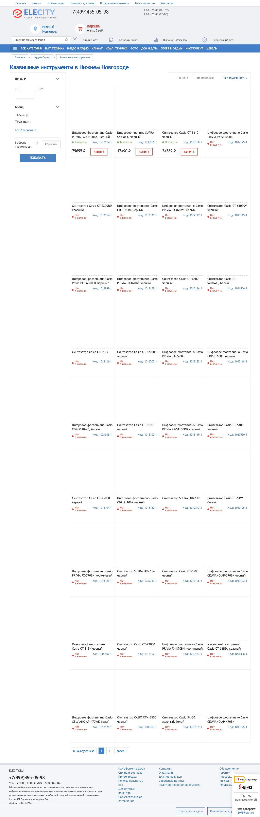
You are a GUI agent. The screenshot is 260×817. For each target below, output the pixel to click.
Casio (23, 115)
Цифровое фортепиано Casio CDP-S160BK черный (227, 354)
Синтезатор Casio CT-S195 (90, 352)
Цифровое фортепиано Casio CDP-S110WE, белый (92, 427)
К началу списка (83, 751)
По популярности (234, 77)
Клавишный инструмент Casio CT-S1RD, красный (224, 646)
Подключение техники (114, 3)
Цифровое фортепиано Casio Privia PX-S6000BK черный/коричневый (92, 281)
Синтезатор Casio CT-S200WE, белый (222, 281)
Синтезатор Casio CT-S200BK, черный (137, 354)
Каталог (37, 3)
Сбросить (51, 144)
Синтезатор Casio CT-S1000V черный (227, 208)
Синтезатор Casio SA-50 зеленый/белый (178, 719)
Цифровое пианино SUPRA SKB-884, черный (135, 135)
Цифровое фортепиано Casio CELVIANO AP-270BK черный (227, 573)
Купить (99, 151)
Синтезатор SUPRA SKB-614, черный (136, 573)
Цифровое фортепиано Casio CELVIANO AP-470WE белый (92, 719)
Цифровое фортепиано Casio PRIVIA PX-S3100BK (227, 135)
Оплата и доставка (82, 3)
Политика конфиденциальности (180, 784)
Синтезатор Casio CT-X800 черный (180, 281)
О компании (166, 772)
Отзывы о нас (56, 3)
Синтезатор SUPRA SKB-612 (181, 498)
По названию (205, 77)
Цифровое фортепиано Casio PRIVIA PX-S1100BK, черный (92, 135)
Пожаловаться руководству (228, 811)
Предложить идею (191, 811)
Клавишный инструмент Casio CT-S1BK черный (88, 646)
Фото (134, 48)
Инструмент (194, 48)
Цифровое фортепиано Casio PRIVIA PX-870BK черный (137, 281)
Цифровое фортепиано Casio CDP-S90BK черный (137, 208)
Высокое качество (175, 40)
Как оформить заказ (131, 768)
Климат (97, 48)
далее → (122, 751)
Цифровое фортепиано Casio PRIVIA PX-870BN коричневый (182, 646)
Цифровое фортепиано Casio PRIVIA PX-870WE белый (182, 208)
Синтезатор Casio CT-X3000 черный (136, 646)
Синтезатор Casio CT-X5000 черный (91, 500)
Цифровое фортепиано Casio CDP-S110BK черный (137, 500)
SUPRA (24, 122)
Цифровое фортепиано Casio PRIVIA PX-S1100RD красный (182, 427)
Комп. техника (116, 48)
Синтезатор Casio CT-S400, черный (226, 427)
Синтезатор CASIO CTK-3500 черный (136, 719)
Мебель (211, 48)
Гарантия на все (223, 40)
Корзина (93, 26)
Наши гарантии (145, 3)
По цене (182, 77)
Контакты (166, 3)
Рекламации (228, 784)
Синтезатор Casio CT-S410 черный (180, 135)
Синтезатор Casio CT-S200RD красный (92, 208)
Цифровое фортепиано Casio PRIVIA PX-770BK (182, 354)
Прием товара (127, 776)
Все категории (31, 48)
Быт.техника (54, 48)
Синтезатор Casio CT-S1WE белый (225, 500)
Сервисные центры (171, 780)
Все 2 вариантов (25, 130)
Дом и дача (149, 48)
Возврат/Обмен (129, 40)
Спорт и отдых (171, 48)
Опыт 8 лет (90, 40)
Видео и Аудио (77, 48)
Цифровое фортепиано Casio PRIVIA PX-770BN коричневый (92, 573)
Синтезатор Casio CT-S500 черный (180, 573)
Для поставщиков (170, 776)
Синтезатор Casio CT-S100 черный (135, 427)
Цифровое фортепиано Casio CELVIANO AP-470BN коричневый (227, 720)
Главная (21, 3)
